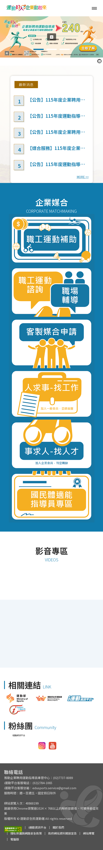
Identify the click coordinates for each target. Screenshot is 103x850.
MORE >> (83, 177)
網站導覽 (88, 833)
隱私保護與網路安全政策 (26, 833)
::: (15, 79)
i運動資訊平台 (37, 827)
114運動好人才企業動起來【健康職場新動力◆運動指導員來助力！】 (51, 593)
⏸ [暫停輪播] (52, 37)
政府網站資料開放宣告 (62, 833)
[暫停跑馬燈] (99, 61)
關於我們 (58, 827)
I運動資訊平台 (18, 735)
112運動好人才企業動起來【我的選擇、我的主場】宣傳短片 (51, 634)
